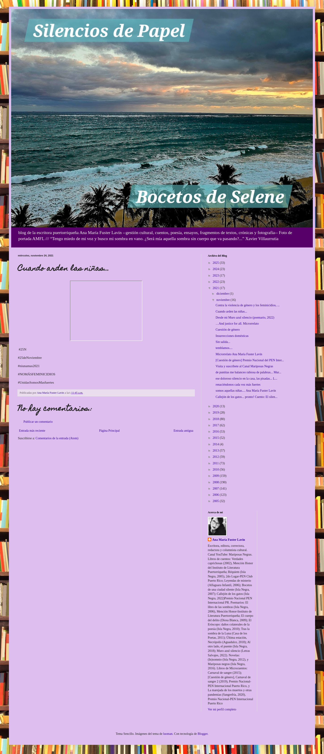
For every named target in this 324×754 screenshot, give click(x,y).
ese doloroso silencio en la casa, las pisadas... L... (246, 378)
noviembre (223, 300)
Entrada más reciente (32, 430)
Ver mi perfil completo (222, 709)
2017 (216, 425)
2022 (216, 281)
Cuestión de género (228, 329)
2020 (216, 406)
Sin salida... (223, 342)
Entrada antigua (183, 430)
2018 (216, 419)
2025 (216, 262)
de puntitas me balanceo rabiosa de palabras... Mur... (248, 372)
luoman (168, 733)
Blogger (202, 733)
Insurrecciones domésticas (232, 336)
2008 (216, 482)
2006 (216, 494)
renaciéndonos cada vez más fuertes (238, 384)
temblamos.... (224, 348)
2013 (216, 450)
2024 (216, 269)
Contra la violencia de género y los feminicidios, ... (248, 305)
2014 (216, 444)
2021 (216, 288)
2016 (216, 431)
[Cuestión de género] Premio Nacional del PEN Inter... (250, 360)
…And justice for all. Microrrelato (237, 323)
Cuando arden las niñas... (231, 311)
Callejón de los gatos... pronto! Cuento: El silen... (246, 397)
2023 (216, 275)
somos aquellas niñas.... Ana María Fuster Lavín (246, 390)
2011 (216, 463)
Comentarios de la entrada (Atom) (57, 438)
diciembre (222, 293)
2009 (216, 475)
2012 (216, 456)
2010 (216, 469)
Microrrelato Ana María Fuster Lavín (239, 354)
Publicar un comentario (38, 421)
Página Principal (109, 430)
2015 (216, 437)
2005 (216, 501)
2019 (216, 412)
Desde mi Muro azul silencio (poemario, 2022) (245, 317)
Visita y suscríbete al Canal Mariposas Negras (244, 366)
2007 (216, 488)
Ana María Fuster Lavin (228, 539)
